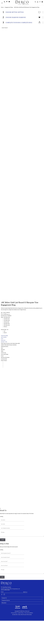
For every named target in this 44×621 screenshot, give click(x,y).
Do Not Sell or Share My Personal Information (22, 614)
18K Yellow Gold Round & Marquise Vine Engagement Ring (26, 7)
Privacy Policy (14, 612)
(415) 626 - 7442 (4, 341)
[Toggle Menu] (2, 3)
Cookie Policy (21, 612)
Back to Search (5, 27)
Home (2, 7)
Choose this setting (4, 335)
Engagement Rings (9, 7)
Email (2, 338)
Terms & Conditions (29, 612)
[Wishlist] (40, 1)
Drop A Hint (3, 340)
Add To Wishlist (4, 337)
